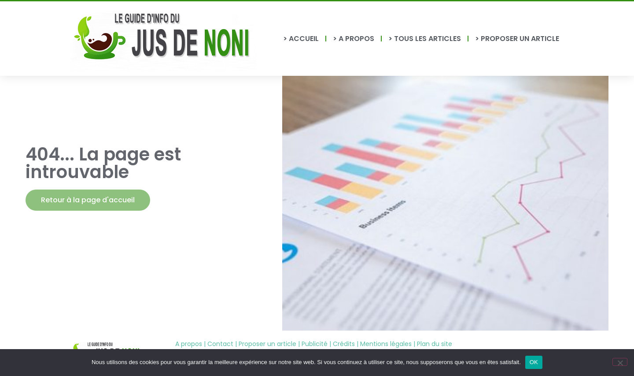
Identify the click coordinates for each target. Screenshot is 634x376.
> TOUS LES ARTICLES (424, 39)
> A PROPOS (353, 39)
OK (534, 362)
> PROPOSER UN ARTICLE (517, 39)
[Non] (619, 362)
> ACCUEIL (301, 39)
